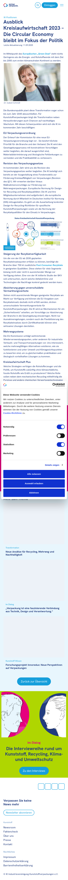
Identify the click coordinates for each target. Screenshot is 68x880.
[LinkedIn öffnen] (61, 786)
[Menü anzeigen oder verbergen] (62, 5)
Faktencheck (10, 831)
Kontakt (7, 844)
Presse (7, 840)
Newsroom (9, 827)
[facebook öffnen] (48, 786)
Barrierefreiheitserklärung (18, 865)
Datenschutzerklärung (15, 861)
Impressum (9, 857)
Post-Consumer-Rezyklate (49, 265)
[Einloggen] (50, 5)
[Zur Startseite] (10, 5)
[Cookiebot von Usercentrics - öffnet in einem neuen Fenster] (52, 385)
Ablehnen (34, 492)
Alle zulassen (34, 474)
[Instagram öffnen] (41, 786)
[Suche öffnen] (38, 5)
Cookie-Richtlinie (12, 413)
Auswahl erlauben (34, 483)
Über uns (8, 835)
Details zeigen (52, 465)
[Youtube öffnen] (55, 786)
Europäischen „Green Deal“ (37, 53)
